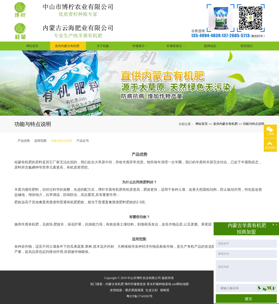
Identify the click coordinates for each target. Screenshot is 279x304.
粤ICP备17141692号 (139, 296)
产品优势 (24, 140)
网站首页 (202, 123)
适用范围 (40, 140)
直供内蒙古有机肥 (225, 123)
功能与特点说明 (253, 123)
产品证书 (83, 140)
